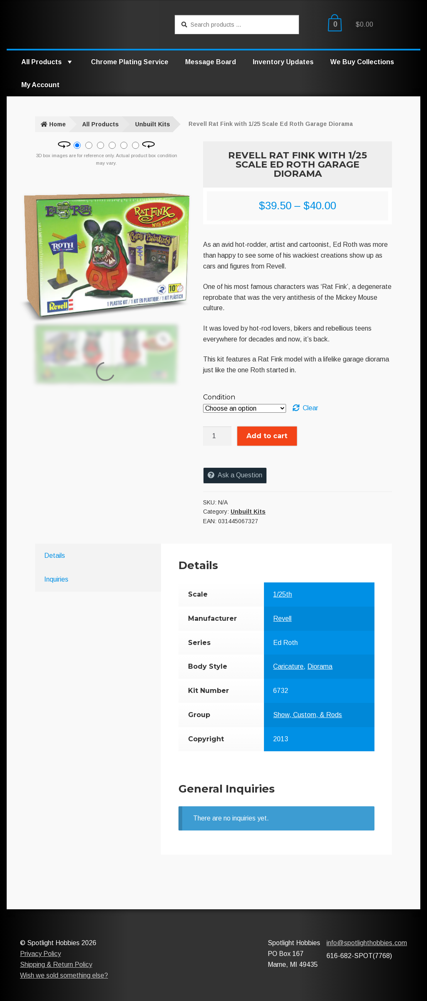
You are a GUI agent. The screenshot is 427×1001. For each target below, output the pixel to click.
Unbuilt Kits (152, 124)
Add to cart (266, 436)
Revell (282, 618)
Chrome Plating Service (129, 61)
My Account (40, 84)
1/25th (282, 594)
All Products (47, 61)
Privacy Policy (40, 953)
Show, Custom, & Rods (307, 714)
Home (57, 124)
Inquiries (56, 579)
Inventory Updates (283, 61)
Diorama (319, 666)
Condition (219, 397)
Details (54, 555)
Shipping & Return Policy (56, 964)
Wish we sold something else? (64, 975)
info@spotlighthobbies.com (367, 942)
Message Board (210, 61)
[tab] (87, 556)
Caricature (288, 666)
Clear (310, 407)
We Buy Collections (362, 61)
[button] (69, 61)
